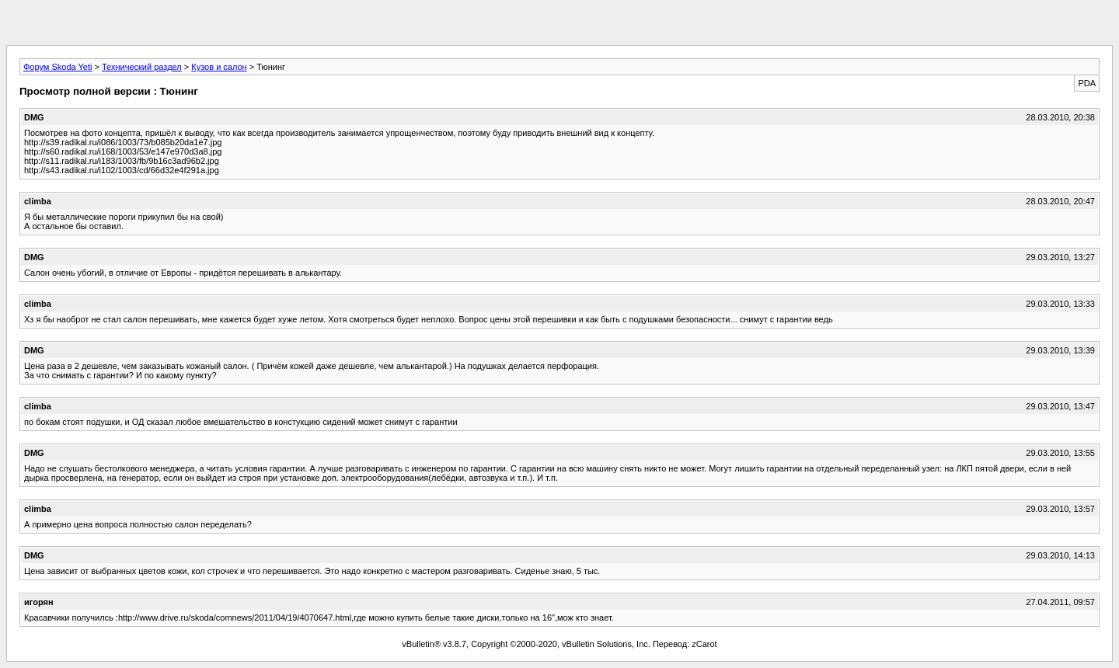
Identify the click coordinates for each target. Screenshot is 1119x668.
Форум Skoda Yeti (57, 66)
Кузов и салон (218, 66)
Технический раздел (142, 66)
